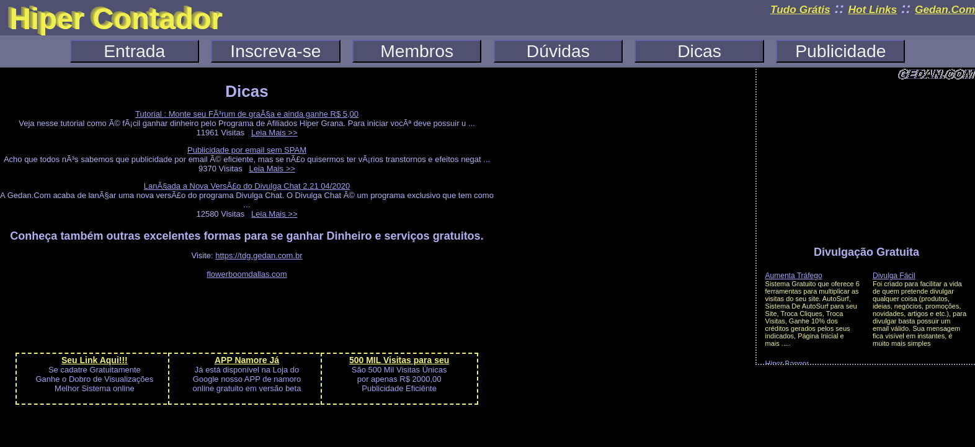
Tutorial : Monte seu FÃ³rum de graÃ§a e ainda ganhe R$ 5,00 (246, 114)
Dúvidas (558, 51)
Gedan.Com (945, 9)
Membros (416, 51)
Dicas (699, 51)
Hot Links (872, 9)
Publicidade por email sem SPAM (246, 150)
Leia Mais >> (274, 132)
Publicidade (840, 51)
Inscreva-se (275, 51)
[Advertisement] (247, 315)
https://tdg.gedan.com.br (258, 255)
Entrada (134, 51)
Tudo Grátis (800, 9)
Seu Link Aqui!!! (94, 360)
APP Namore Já (247, 360)
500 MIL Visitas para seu (399, 360)
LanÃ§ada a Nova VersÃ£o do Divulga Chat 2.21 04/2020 (247, 186)
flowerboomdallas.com (247, 274)
